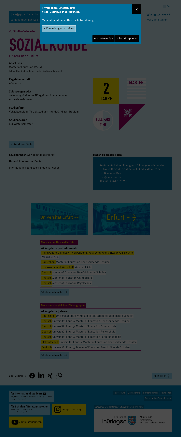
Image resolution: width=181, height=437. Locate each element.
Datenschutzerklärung (80, 20)
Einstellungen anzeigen (60, 28)
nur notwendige (103, 38)
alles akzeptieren (127, 38)
